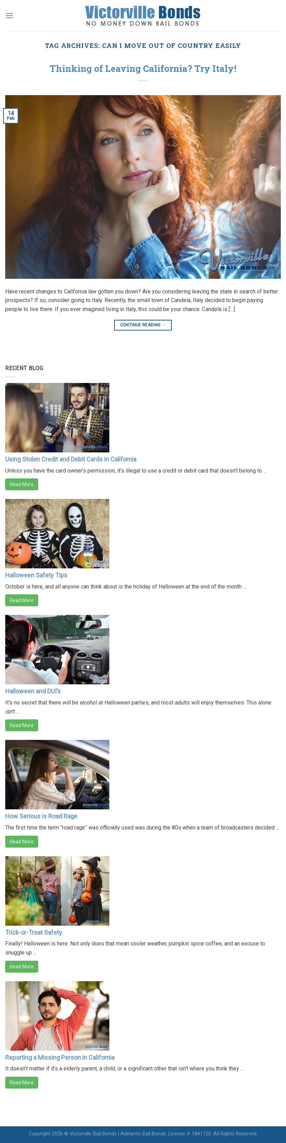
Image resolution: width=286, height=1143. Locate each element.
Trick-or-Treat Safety (33, 932)
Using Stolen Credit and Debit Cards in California (70, 459)
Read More (22, 484)
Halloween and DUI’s (33, 691)
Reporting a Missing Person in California (60, 1057)
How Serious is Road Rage (41, 816)
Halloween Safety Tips (36, 575)
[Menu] (9, 15)
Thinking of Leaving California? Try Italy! (143, 68)
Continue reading (143, 325)
